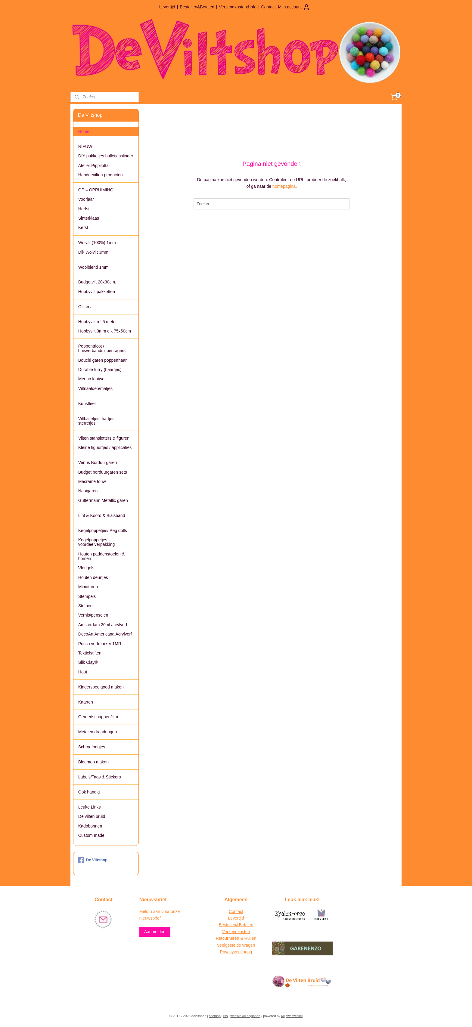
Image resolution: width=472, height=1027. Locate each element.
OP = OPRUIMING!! (97, 189)
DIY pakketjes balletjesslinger (105, 155)
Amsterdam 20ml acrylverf (102, 624)
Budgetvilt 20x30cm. (97, 282)
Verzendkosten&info (237, 7)
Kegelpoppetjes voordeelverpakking (96, 542)
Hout (82, 672)
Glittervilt (86, 306)
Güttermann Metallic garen (103, 500)
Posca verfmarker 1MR (99, 643)
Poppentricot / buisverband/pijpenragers (102, 348)
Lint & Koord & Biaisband (101, 515)
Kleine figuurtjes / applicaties (105, 447)
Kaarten (85, 702)
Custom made (91, 835)
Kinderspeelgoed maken (101, 687)
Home (83, 131)
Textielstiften (89, 653)
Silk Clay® (88, 662)
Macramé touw (92, 481)
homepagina (284, 186)
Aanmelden (155, 931)
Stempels (87, 596)
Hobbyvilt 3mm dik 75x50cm (104, 331)
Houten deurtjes (93, 577)
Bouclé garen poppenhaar (102, 360)
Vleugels (86, 567)
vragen (248, 945)
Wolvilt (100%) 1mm (97, 242)
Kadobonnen (90, 826)
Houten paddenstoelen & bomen (101, 556)
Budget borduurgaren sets (102, 472)
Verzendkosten (236, 931)
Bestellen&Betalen (197, 7)
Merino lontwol (91, 378)
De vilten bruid (91, 816)
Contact (268, 7)
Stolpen (85, 605)
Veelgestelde (229, 945)
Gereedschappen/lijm (98, 716)
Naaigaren (88, 490)
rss (225, 1016)
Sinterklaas (88, 218)
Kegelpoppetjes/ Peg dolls (102, 530)
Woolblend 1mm (93, 267)
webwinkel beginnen (245, 1016)
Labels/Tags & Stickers (99, 777)
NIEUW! (86, 146)
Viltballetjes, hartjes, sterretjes (97, 420)
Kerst (83, 227)
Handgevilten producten (100, 174)
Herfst (83, 208)
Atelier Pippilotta (93, 165)
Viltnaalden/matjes (95, 388)
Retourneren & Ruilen (236, 938)
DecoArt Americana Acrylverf (105, 634)
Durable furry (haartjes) (100, 369)
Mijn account (294, 7)
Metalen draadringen (97, 731)
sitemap (215, 1016)
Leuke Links (89, 807)
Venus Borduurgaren (97, 462)
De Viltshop (92, 860)
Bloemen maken (93, 761)
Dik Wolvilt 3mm (93, 252)
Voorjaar (86, 199)
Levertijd (167, 7)
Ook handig (89, 792)
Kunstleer (87, 403)
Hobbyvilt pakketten (96, 291)
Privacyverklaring (236, 951)
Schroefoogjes (91, 746)
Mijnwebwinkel (292, 1016)
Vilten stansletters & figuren (103, 438)
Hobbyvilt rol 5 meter (97, 321)
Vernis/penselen (93, 615)
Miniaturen (88, 586)
